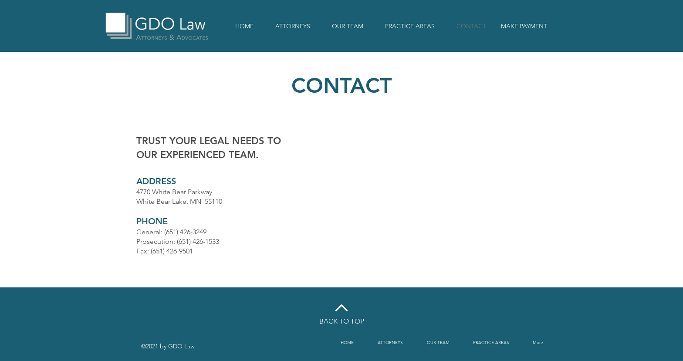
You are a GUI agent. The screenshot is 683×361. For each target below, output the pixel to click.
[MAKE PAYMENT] (524, 26)
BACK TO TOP (341, 321)
